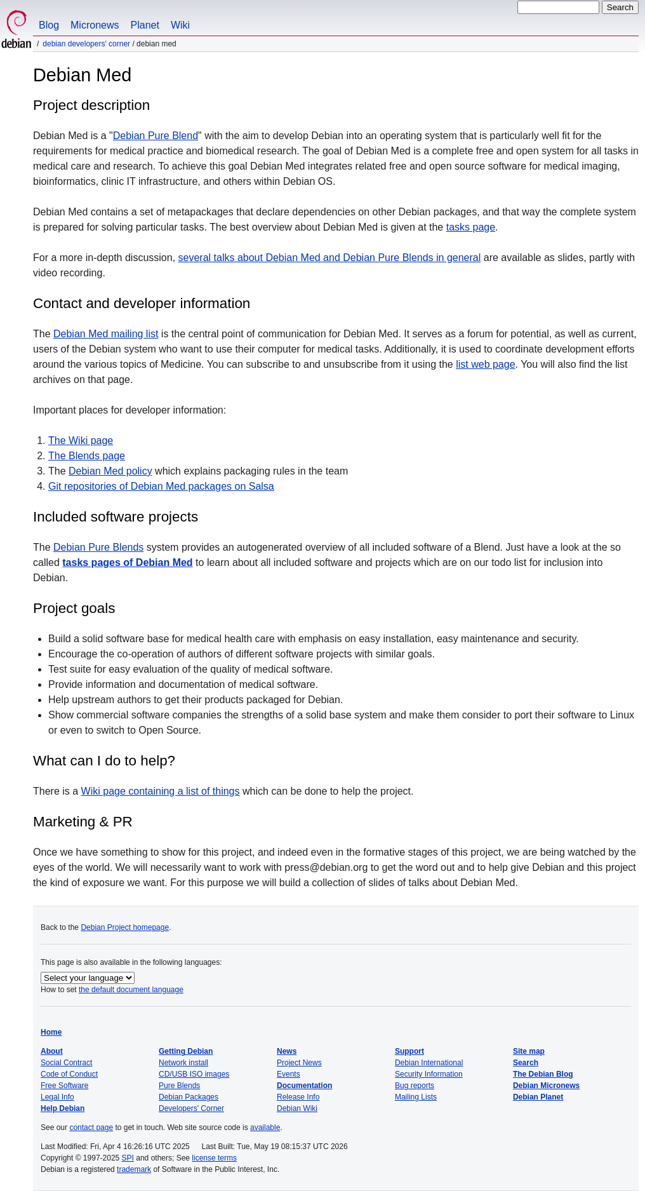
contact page (91, 1127)
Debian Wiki (297, 1108)
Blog (49, 25)
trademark (134, 1169)
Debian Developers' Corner (86, 43)
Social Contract (66, 1062)
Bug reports (414, 1085)
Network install (183, 1062)
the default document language (131, 989)
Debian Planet (538, 1097)
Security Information (429, 1074)
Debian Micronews (546, 1085)
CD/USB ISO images (194, 1074)
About (52, 1051)
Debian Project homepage (125, 927)
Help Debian (62, 1108)
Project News (299, 1062)
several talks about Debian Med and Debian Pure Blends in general (329, 257)
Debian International (429, 1062)
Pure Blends (179, 1085)
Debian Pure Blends (98, 547)
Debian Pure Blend (155, 135)
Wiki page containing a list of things (160, 791)
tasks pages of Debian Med (127, 562)
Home (51, 1032)
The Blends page (86, 455)
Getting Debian (186, 1051)
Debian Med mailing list (105, 333)
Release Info (298, 1097)
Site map (529, 1051)
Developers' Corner (191, 1108)
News (286, 1051)
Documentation (304, 1085)
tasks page (470, 227)
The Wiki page (80, 440)
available (265, 1127)
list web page (485, 364)
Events (288, 1074)
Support (409, 1051)
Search (525, 1062)
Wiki (180, 25)
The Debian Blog (543, 1074)
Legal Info (57, 1097)
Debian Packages (188, 1097)
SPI (128, 1158)
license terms (214, 1158)
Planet (145, 25)
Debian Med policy (110, 471)
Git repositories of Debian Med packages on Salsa (161, 486)
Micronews (94, 25)
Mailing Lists (416, 1097)
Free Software (64, 1085)
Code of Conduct (69, 1074)
